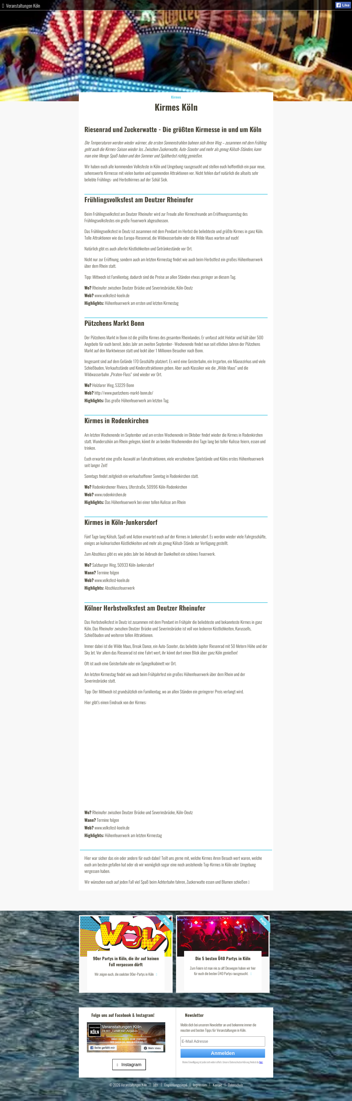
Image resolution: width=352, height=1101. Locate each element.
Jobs (155, 1085)
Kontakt (217, 1085)
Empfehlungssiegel (175, 1085)
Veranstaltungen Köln (23, 5)
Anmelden (223, 1053)
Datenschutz (235, 1085)
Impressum (200, 1085)
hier (261, 1062)
